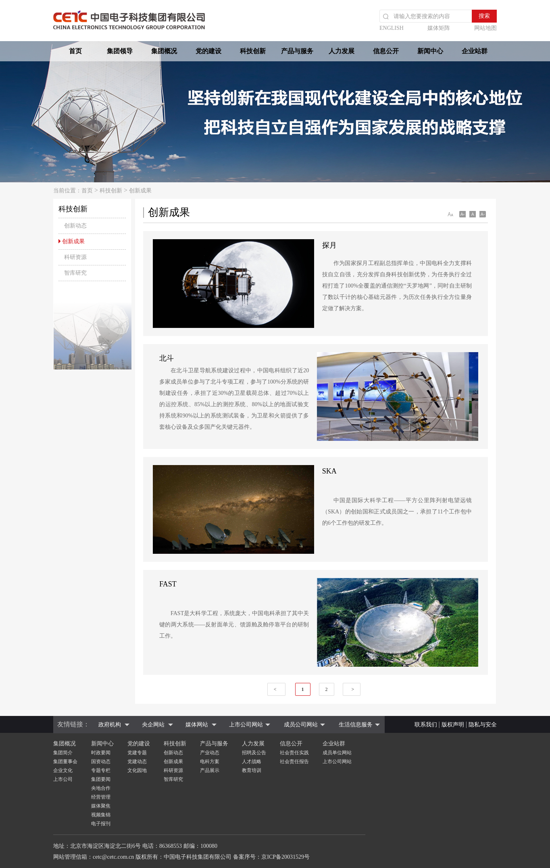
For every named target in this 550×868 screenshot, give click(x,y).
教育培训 (251, 770)
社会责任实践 (294, 752)
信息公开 (386, 51)
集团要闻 (100, 779)
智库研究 (173, 779)
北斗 (166, 358)
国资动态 (100, 761)
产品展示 (209, 770)
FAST (168, 584)
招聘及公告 (254, 752)
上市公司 (63, 779)
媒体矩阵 (438, 28)
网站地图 (485, 28)
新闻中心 (430, 51)
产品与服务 (297, 51)
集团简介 (63, 752)
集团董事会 (65, 761)
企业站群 (474, 51)
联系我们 (426, 725)
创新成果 (140, 191)
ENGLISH (391, 28)
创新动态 (173, 752)
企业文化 (63, 770)
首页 (75, 51)
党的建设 (208, 51)
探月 (329, 245)
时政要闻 (100, 752)
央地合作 (100, 788)
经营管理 (100, 797)
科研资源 (173, 770)
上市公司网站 (246, 725)
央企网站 (153, 725)
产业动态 (209, 752)
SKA (329, 471)
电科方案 (209, 761)
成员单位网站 (337, 752)
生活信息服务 (356, 725)
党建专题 (137, 752)
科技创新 (253, 51)
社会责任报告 (294, 761)
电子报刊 (100, 823)
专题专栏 (100, 770)
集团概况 (164, 51)
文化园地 (137, 770)
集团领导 (120, 51)
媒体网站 (196, 725)
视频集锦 (100, 815)
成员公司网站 (301, 725)
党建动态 (137, 761)
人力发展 (341, 51)
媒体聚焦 (100, 806)
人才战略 (251, 761)
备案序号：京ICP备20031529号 (271, 857)
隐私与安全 (483, 725)
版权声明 (453, 725)
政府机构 (109, 725)
